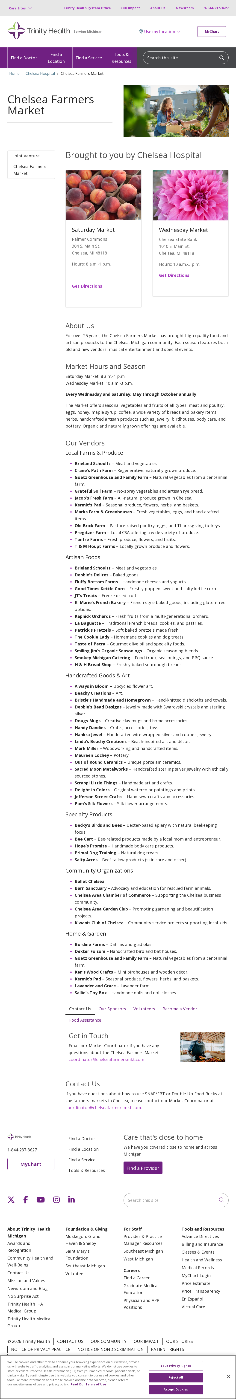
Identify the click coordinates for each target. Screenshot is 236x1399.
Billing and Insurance (202, 1244)
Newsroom (185, 8)
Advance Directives (200, 1236)
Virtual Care (193, 1306)
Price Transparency (201, 1291)
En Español (192, 1299)
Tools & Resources (121, 55)
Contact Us (18, 1272)
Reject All (175, 1384)
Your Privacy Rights (113, 1357)
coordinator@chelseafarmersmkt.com (106, 1059)
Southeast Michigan (85, 1266)
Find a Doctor (24, 54)
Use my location (157, 31)
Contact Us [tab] (80, 1009)
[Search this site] (186, 57)
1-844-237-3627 (216, 8)
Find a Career (137, 1277)
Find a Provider (143, 1168)
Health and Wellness (202, 1260)
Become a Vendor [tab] (179, 1009)
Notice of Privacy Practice (40, 1349)
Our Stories (179, 1341)
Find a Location (56, 55)
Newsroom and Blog (27, 1288)
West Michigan (138, 1259)
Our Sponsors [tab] (112, 1009)
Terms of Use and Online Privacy (47, 1357)
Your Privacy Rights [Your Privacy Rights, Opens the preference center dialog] (176, 1372)
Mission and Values (26, 1280)
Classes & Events (198, 1252)
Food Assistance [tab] (85, 1020)
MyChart (212, 31)
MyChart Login (196, 1275)
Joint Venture (26, 156)
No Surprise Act (23, 1296)
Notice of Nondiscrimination (110, 1349)
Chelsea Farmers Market (29, 170)
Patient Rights (167, 1349)
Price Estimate (196, 1283)
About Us (157, 8)
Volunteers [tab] (144, 1009)
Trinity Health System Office (87, 8)
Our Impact (130, 8)
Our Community (109, 1341)
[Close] (229, 1383)
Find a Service (89, 54)
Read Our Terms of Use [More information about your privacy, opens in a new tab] (88, 1391)
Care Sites (17, 8)
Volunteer (75, 1273)
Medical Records (198, 1267)
